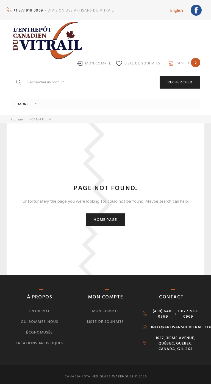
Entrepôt (39, 307)
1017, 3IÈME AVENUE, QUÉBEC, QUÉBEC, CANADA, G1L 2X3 (175, 339)
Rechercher (180, 79)
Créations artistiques (40, 339)
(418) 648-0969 (163, 309)
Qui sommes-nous (40, 318)
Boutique (17, 115)
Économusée (39, 328)
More (21, 101)
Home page (105, 216)
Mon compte (98, 60)
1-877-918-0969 (188, 309)
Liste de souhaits (142, 60)
